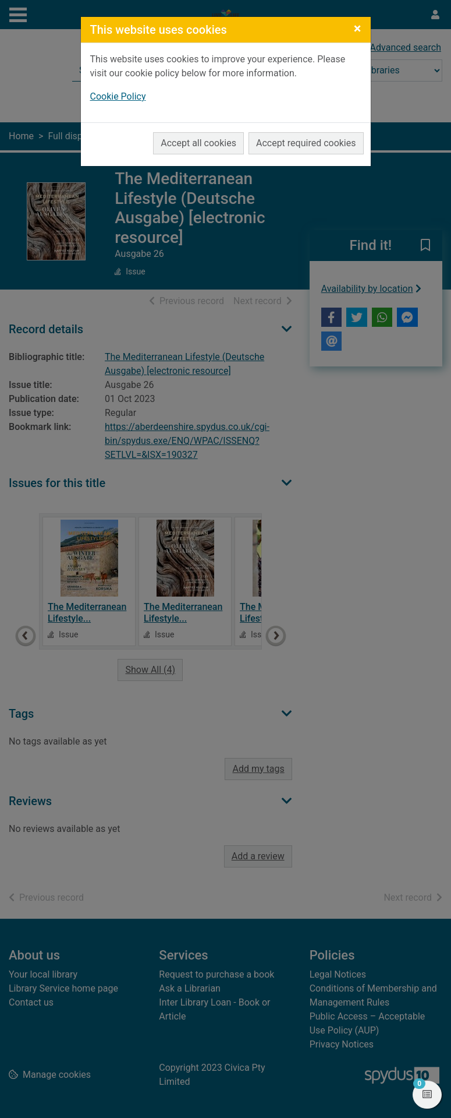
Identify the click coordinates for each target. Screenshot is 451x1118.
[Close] (358, 28)
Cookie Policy (118, 96)
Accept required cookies (306, 143)
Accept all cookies (198, 143)
